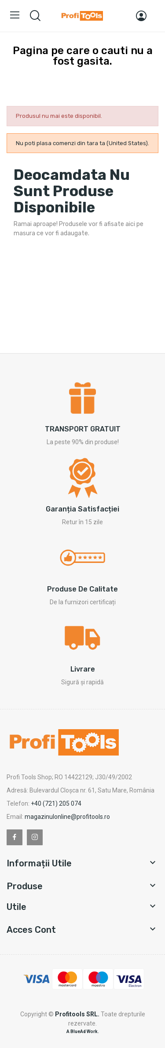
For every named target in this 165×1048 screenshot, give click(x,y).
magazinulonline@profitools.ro (67, 816)
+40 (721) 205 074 (56, 803)
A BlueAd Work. (82, 1031)
